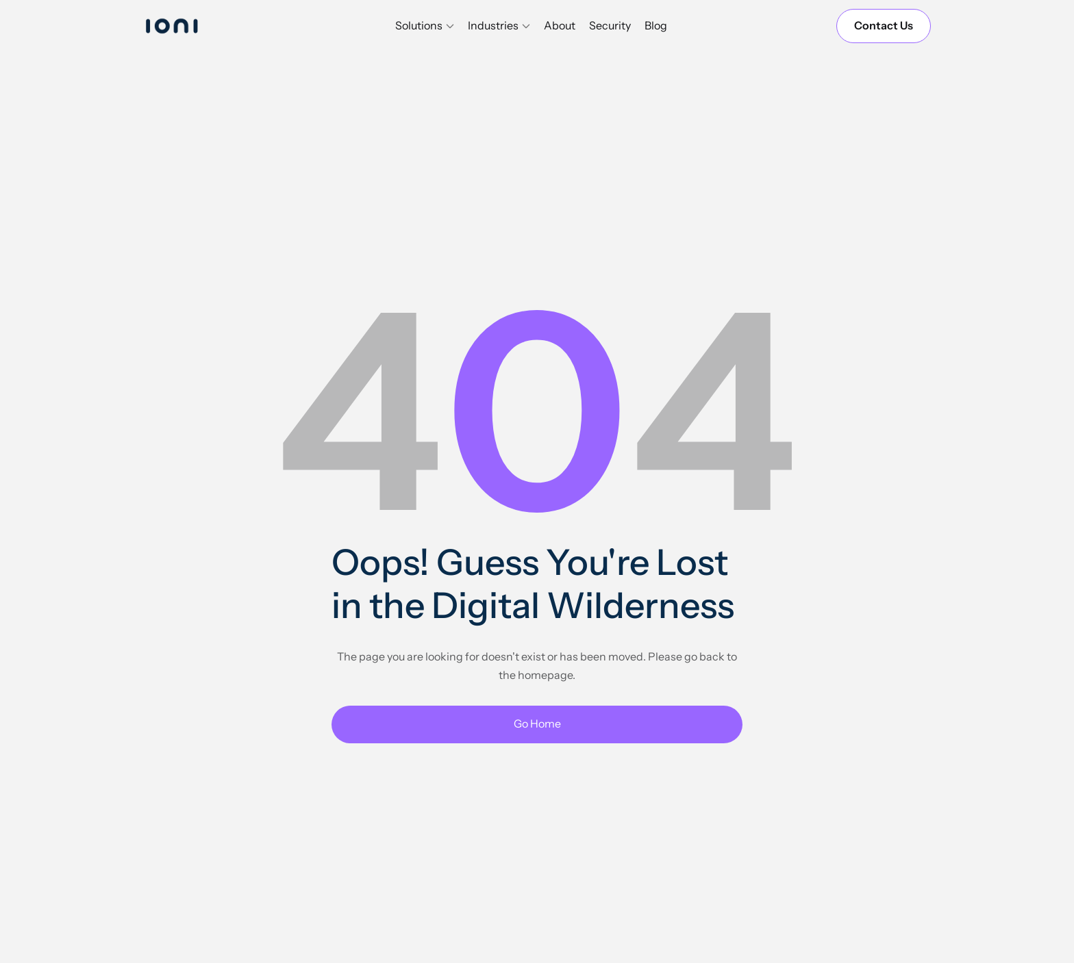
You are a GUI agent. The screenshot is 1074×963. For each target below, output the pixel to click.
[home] (184, 25)
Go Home (537, 723)
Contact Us (883, 25)
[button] (424, 26)
